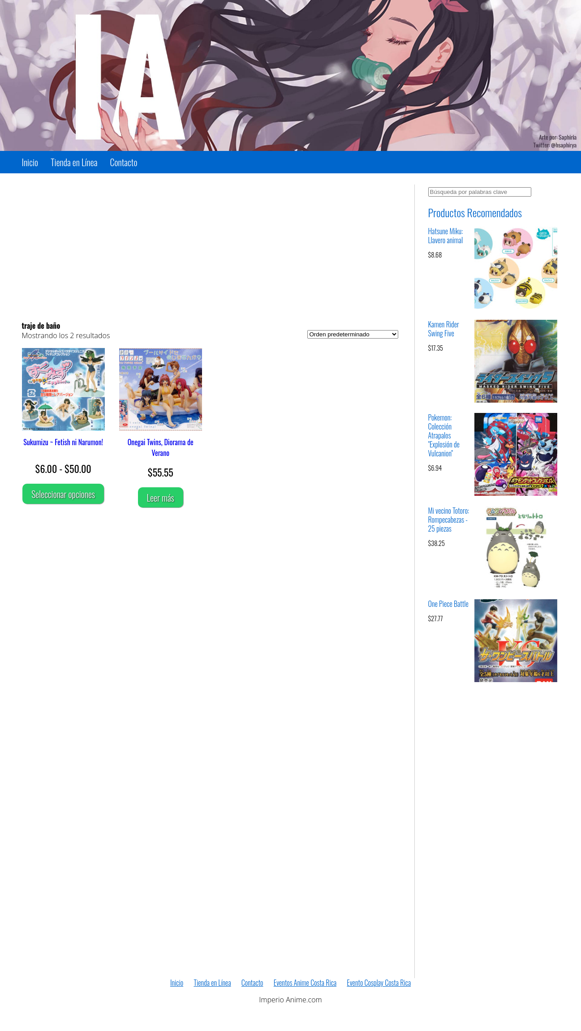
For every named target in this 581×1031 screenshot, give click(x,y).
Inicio (30, 162)
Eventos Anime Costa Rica (305, 982)
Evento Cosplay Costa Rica (379, 982)
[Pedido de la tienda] (352, 334)
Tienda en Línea (74, 162)
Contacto (124, 162)
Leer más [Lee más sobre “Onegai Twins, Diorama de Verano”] (160, 497)
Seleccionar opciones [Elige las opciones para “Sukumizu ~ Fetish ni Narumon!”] (63, 494)
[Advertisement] (210, 247)
